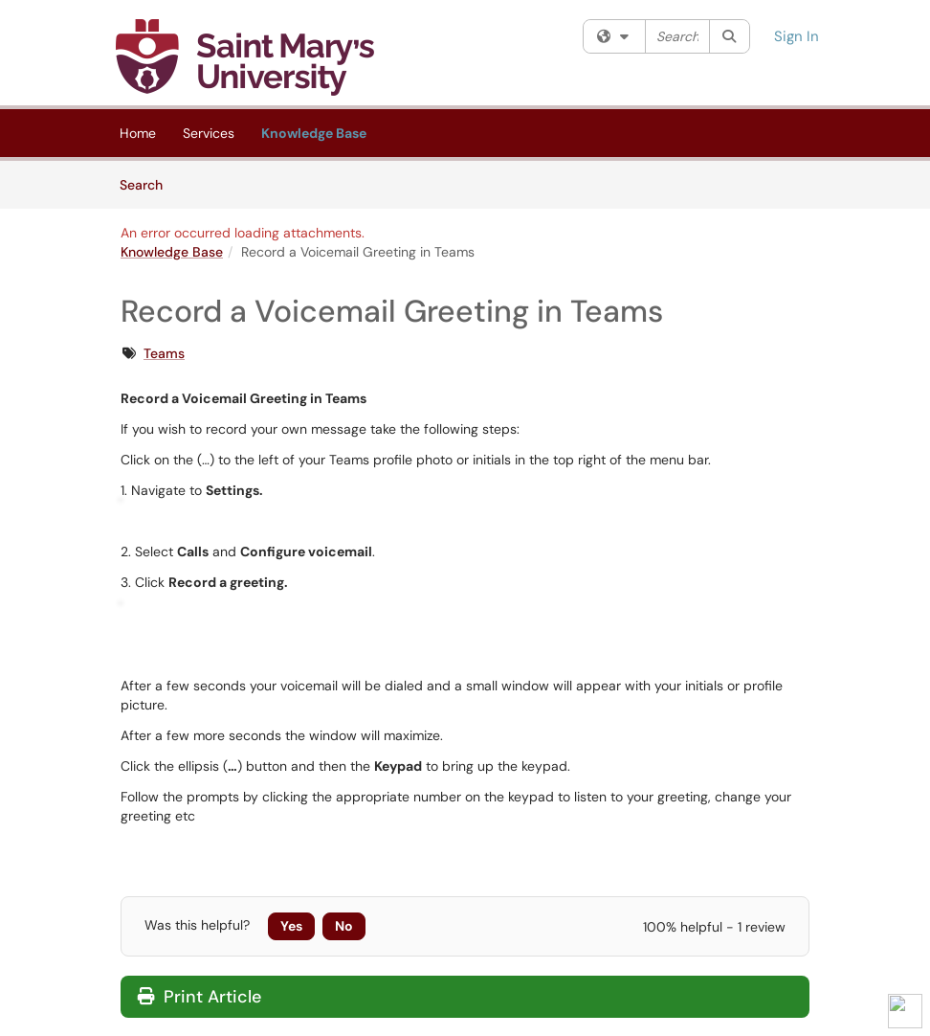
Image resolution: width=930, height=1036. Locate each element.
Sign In (796, 36)
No (344, 926)
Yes (291, 926)
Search (148, 183)
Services (208, 133)
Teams (164, 353)
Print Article (199, 996)
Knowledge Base (313, 133)
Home (138, 133)
